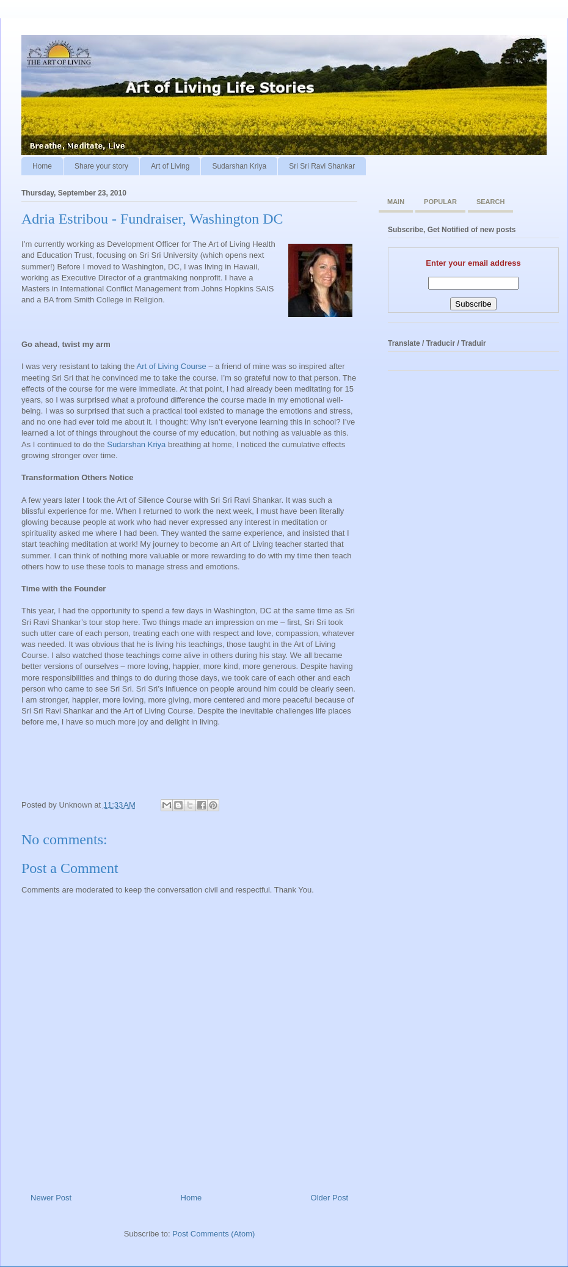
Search (490, 201)
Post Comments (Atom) (213, 1233)
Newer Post (51, 1197)
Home (42, 166)
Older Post (329, 1197)
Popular (440, 201)
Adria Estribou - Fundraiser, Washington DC (152, 219)
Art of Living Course (171, 366)
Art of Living (170, 166)
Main (395, 201)
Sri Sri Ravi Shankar (322, 166)
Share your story (101, 166)
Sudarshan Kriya (239, 166)
